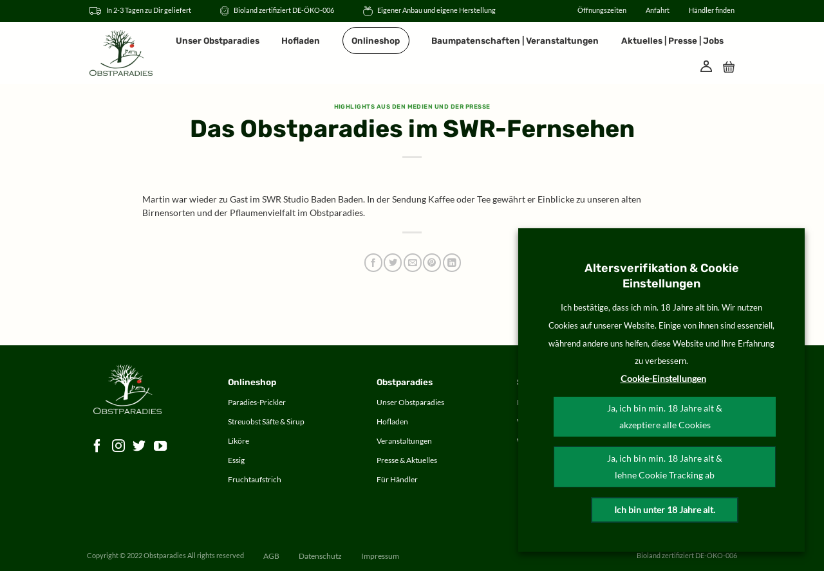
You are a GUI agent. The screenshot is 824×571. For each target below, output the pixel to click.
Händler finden (712, 10)
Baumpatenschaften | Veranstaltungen (515, 40)
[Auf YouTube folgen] (160, 446)
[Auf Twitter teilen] (393, 262)
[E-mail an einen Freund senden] (413, 262)
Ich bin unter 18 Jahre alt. (664, 509)
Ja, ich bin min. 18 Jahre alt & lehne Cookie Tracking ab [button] (664, 466)
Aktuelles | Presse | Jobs (672, 40)
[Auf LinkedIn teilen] (452, 262)
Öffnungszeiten (601, 10)
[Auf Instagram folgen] (119, 446)
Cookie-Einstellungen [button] (663, 378)
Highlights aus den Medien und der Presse (412, 106)
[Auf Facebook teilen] (373, 262)
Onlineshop (375, 40)
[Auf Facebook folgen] (97, 446)
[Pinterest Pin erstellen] (432, 262)
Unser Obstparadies (217, 40)
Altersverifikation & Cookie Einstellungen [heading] (662, 276)
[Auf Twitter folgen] (139, 446)
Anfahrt (658, 10)
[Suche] (683, 66)
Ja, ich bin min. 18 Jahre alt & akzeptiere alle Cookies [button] (664, 416)
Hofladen (300, 40)
